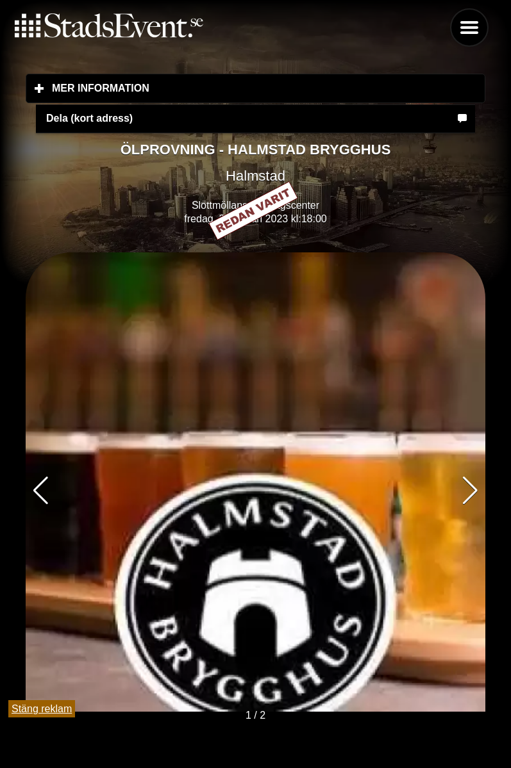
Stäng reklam (42, 708)
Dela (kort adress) (89, 118)
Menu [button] (469, 27)
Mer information (176, 88)
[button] (470, 491)
